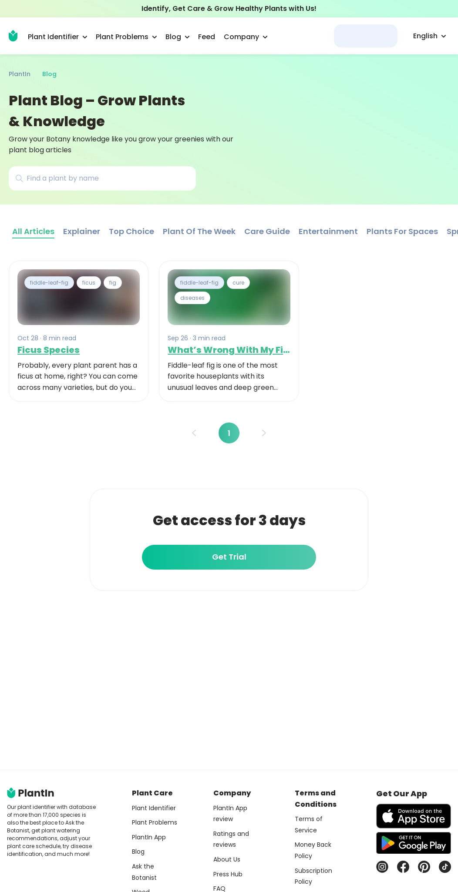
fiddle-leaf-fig (49, 282)
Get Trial (229, 556)
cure (238, 282)
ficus (88, 282)
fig (112, 282)
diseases (192, 298)
